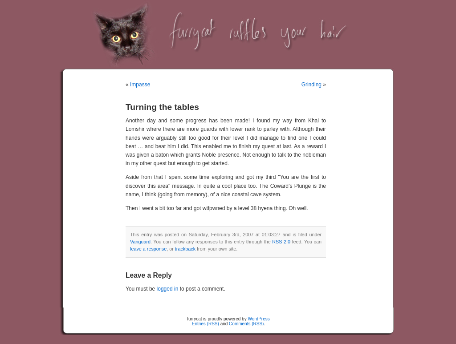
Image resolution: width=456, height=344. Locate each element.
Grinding (311, 84)
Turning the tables (162, 107)
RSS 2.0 (281, 241)
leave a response (148, 248)
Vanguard (140, 241)
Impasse (140, 84)
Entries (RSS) (205, 323)
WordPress (258, 318)
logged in (168, 289)
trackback (185, 248)
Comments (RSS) (246, 323)
